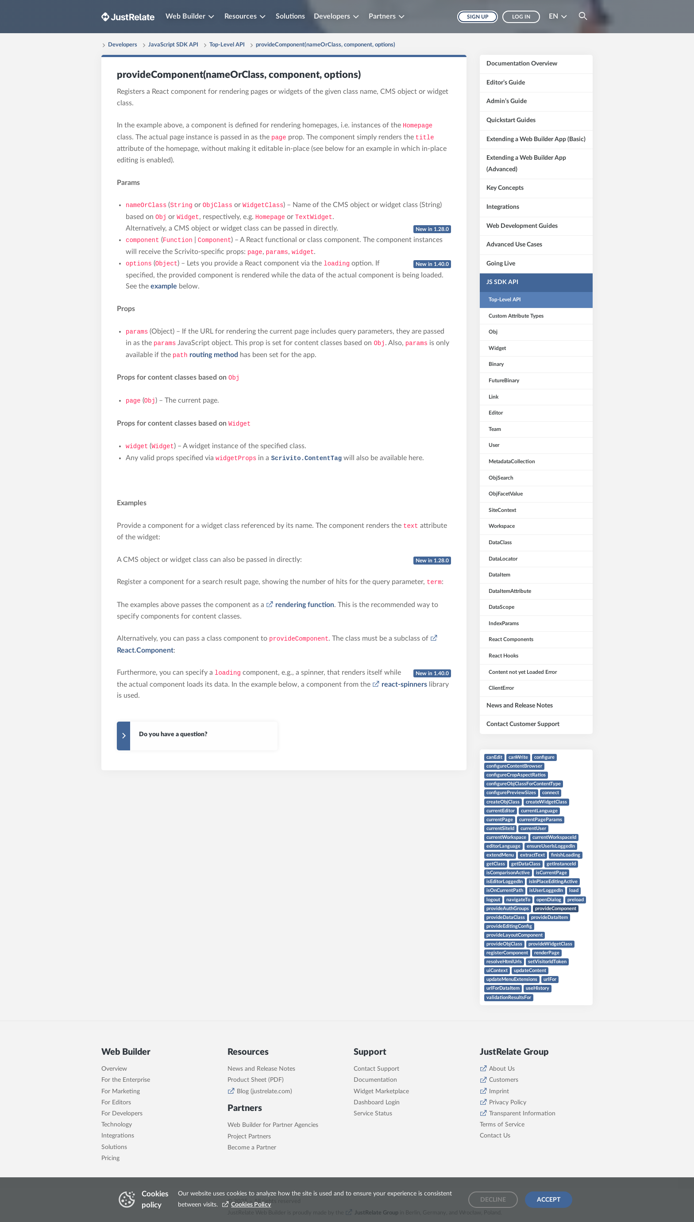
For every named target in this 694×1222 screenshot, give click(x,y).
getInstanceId (561, 863)
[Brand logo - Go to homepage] (127, 16)
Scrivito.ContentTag (306, 458)
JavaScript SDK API (173, 45)
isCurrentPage (551, 872)
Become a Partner (251, 1148)
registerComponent (507, 952)
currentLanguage (539, 810)
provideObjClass (504, 943)
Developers (122, 45)
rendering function (304, 604)
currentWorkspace (506, 837)
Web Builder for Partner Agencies (272, 1125)
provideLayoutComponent (514, 935)
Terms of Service (502, 1125)
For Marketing (120, 1091)
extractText (532, 855)
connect (550, 792)
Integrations (117, 1136)
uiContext (497, 970)
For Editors (116, 1102)
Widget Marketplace (381, 1091)
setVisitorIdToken (547, 961)
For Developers (122, 1114)
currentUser (533, 828)
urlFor (550, 979)
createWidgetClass (546, 801)
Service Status (373, 1114)
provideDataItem (549, 917)
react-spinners (404, 684)
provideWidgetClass (550, 943)
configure (544, 757)
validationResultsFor (508, 997)
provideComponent (555, 908)
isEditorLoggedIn (504, 881)
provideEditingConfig (509, 926)
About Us (502, 1069)
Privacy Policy (507, 1102)
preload (575, 899)
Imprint (499, 1091)
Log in (521, 16)
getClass (495, 863)
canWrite (518, 757)
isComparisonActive (508, 872)
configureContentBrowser (514, 766)
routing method (213, 354)
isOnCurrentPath (504, 890)
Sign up (477, 16)
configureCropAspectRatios (516, 774)
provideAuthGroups (507, 908)
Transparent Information (522, 1114)
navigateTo (518, 899)
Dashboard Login (377, 1102)
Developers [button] (332, 16)
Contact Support (376, 1069)
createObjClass (503, 801)
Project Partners (249, 1137)
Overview (114, 1069)
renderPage (546, 952)
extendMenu (500, 855)
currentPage (499, 819)
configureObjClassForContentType (523, 783)
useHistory (537, 988)
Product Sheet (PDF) (255, 1080)
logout (493, 899)
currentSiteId (500, 828)
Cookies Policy (251, 1205)
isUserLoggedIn (546, 890)
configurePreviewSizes (511, 792)
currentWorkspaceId (554, 837)
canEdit (494, 757)
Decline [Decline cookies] (493, 1200)
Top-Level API (227, 45)
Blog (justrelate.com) (264, 1091)
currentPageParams (540, 819)
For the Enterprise (125, 1080)
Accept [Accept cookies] (548, 1200)
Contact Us (495, 1136)
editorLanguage (503, 846)
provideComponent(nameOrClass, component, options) (325, 45)
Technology (116, 1125)
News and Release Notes (261, 1069)
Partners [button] (382, 16)
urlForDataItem (503, 988)
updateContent (530, 970)
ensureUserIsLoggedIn (551, 846)
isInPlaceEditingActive (553, 881)
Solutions (290, 16)
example (163, 286)
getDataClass (525, 863)
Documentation (375, 1080)
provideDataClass (505, 917)
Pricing (110, 1158)
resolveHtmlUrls (504, 961)
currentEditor (500, 810)
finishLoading (565, 855)
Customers (503, 1080)
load (573, 890)
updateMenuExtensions (511, 979)
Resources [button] (240, 16)
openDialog (548, 899)
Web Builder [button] (185, 16)
